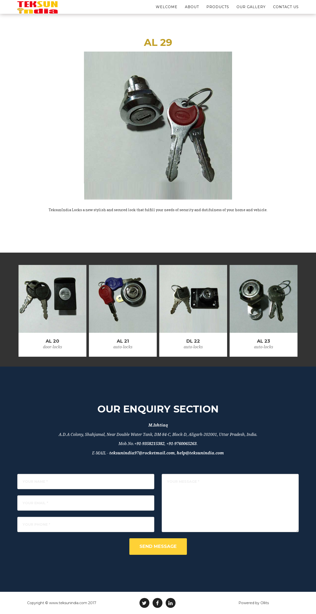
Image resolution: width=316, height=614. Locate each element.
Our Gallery (251, 12)
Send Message (158, 546)
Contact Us (286, 12)
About (192, 12)
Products (217, 12)
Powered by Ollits (253, 603)
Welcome (167, 12)
